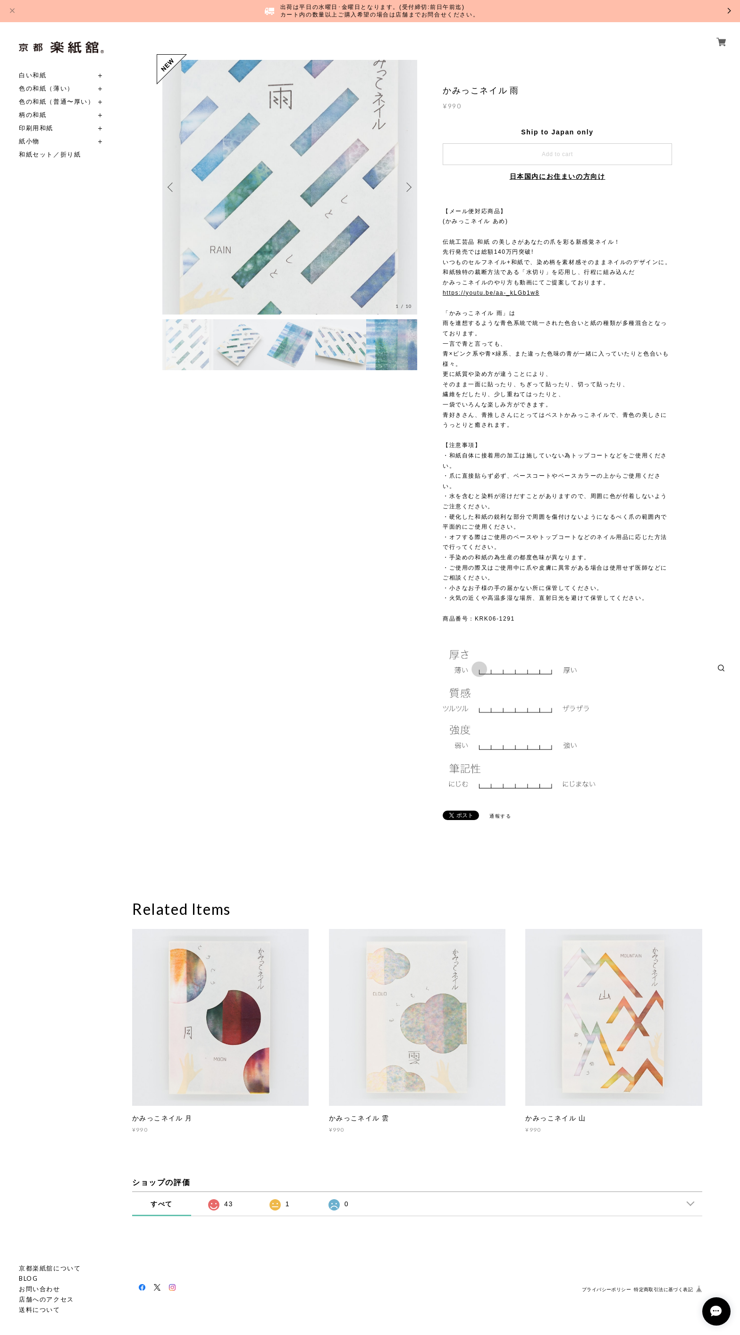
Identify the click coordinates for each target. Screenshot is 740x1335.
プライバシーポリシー (606, 1289)
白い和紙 (32, 75)
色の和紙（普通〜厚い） (57, 102)
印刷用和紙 (36, 128)
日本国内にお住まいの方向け (557, 176)
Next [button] (407, 187)
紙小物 (29, 141)
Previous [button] (171, 187)
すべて (162, 1204)
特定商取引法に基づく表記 (663, 1289)
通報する (500, 816)
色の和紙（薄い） (46, 88)
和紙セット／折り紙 (50, 154)
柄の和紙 (32, 115)
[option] (289, 187)
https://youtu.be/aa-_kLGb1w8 (491, 293)
